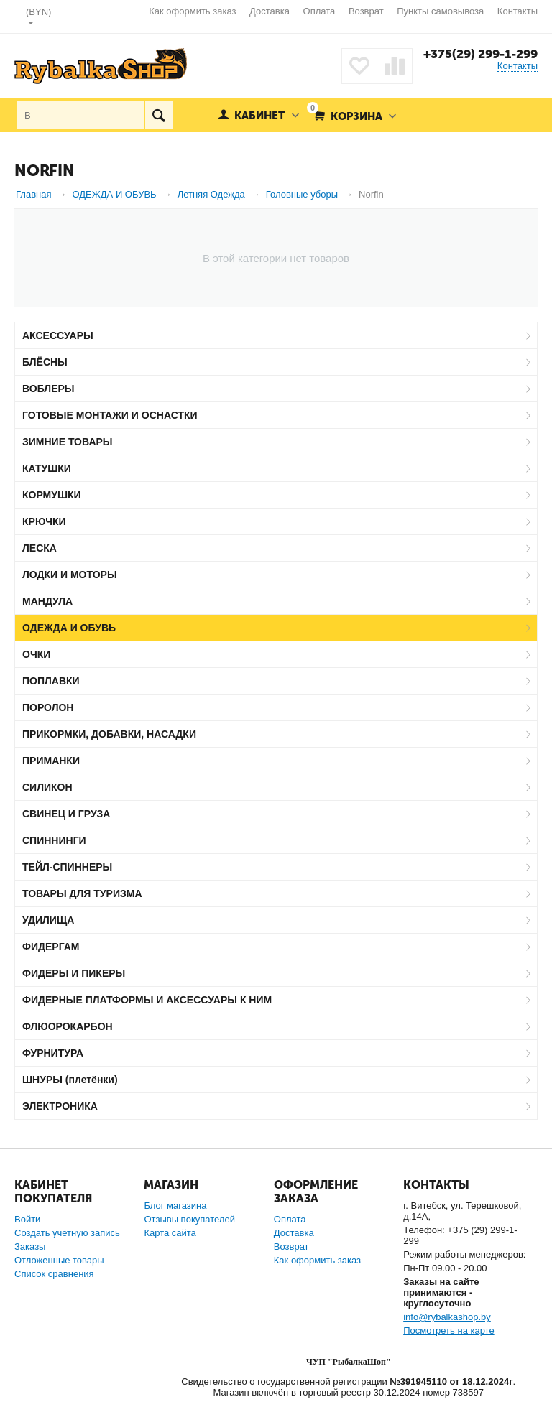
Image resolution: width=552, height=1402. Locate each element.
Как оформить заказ (192, 11)
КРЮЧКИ (44, 521)
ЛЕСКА (39, 548)
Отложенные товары (59, 1260)
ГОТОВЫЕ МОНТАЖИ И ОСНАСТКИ (110, 415)
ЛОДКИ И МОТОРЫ (69, 574)
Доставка (269, 11)
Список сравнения (54, 1273)
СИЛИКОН (47, 787)
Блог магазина (175, 1205)
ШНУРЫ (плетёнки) (70, 1079)
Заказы (29, 1246)
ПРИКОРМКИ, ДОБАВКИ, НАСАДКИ (109, 734)
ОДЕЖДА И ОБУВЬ (69, 627)
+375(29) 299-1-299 (480, 54)
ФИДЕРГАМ (51, 946)
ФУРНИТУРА (52, 1053)
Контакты (517, 11)
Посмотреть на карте (448, 1330)
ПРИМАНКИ (51, 760)
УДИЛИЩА (48, 920)
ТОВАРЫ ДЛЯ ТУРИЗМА (82, 893)
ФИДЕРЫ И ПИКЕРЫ (73, 973)
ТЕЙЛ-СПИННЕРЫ (67, 867)
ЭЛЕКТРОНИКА (60, 1106)
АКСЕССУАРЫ (57, 335)
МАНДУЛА (47, 601)
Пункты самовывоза (440, 11)
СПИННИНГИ (54, 840)
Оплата (319, 11)
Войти (27, 1219)
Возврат (366, 11)
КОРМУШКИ (51, 495)
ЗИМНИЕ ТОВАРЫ (67, 441)
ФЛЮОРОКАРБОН (67, 1026)
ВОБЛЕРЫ (48, 388)
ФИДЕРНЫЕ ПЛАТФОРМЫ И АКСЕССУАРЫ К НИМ (147, 1000)
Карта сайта (170, 1232)
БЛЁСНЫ (45, 362)
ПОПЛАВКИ (51, 681)
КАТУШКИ (46, 468)
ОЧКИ (36, 654)
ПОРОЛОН (47, 707)
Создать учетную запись (67, 1232)
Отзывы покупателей (189, 1219)
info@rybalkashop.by (447, 1317)
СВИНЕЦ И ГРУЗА (66, 814)
